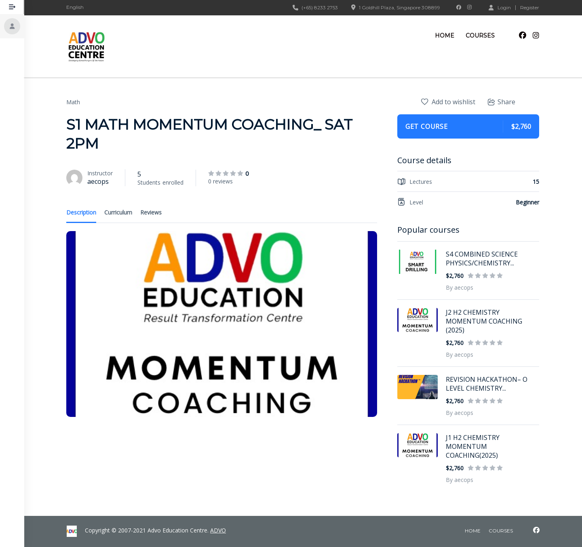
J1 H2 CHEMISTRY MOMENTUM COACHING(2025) (473, 446)
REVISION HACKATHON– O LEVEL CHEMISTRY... (487, 384)
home (473, 531)
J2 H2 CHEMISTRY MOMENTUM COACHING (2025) (484, 321)
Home (445, 35)
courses (501, 531)
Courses (480, 35)
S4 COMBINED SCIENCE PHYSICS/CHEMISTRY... (482, 258)
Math (73, 102)
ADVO (218, 530)
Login (500, 7)
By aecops (460, 287)
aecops (98, 181)
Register (530, 7)
